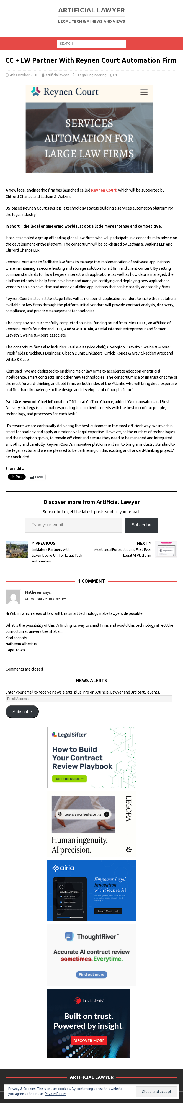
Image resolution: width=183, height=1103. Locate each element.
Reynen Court (104, 190)
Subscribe (141, 525)
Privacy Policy (55, 1094)
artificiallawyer (57, 75)
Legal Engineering (92, 75)
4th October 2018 (24, 75)
